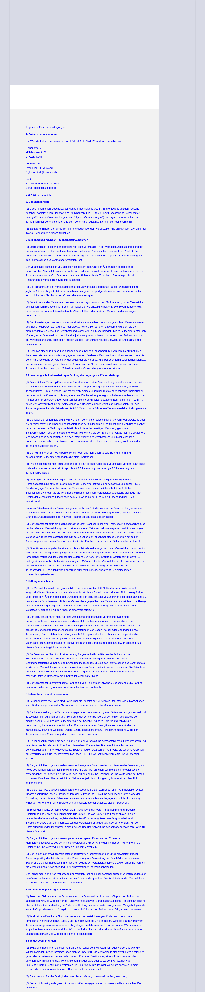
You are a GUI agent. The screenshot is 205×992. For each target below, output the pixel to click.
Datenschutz (50, 972)
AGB (20, 972)
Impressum (33, 972)
